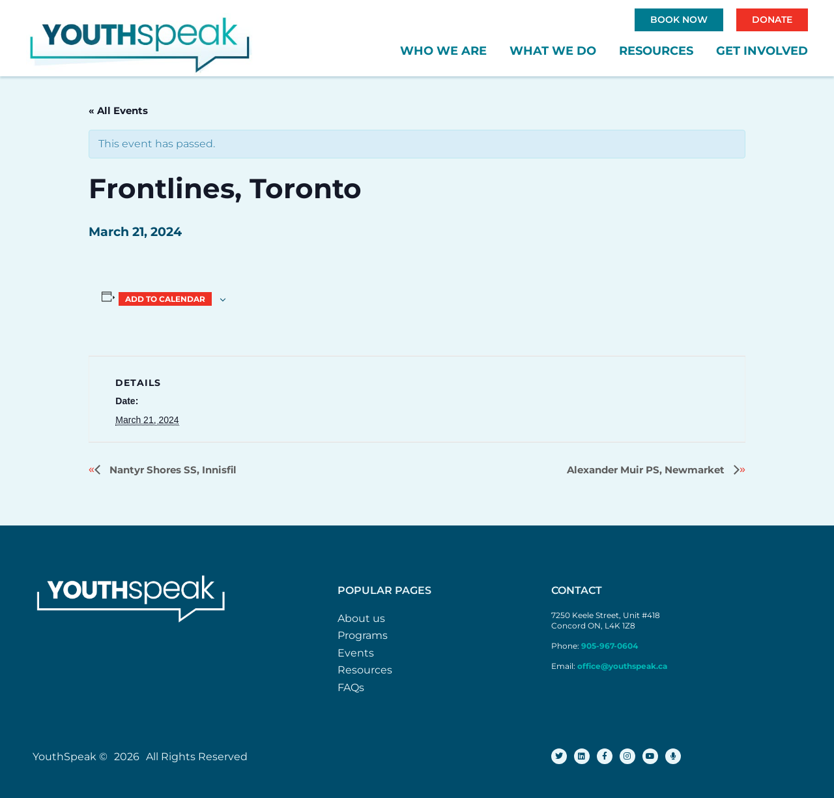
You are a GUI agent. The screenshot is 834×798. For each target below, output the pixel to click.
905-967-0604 (610, 646)
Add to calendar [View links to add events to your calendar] (165, 299)
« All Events (118, 110)
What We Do (553, 51)
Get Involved (762, 51)
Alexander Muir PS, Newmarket (647, 470)
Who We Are (443, 51)
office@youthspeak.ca (622, 666)
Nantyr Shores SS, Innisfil (172, 470)
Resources (656, 51)
